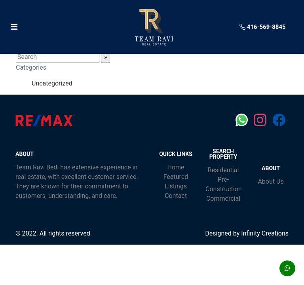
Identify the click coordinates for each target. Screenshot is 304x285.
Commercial (223, 198)
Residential (223, 170)
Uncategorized (52, 83)
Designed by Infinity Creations (247, 233)
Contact (176, 196)
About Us (270, 181)
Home (175, 167)
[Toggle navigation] (55, 26)
